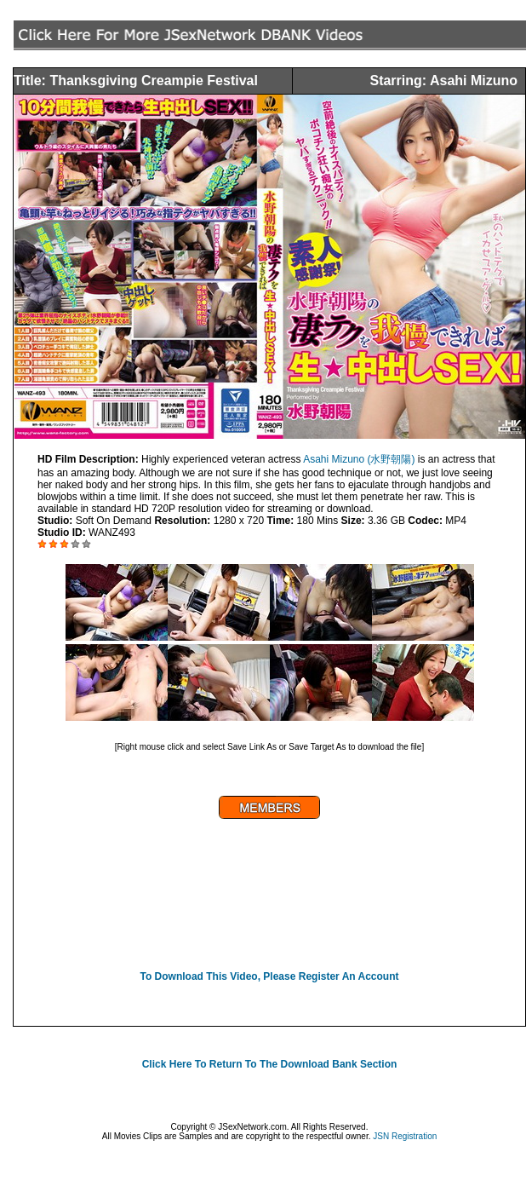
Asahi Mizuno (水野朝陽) (359, 459)
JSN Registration (405, 1136)
